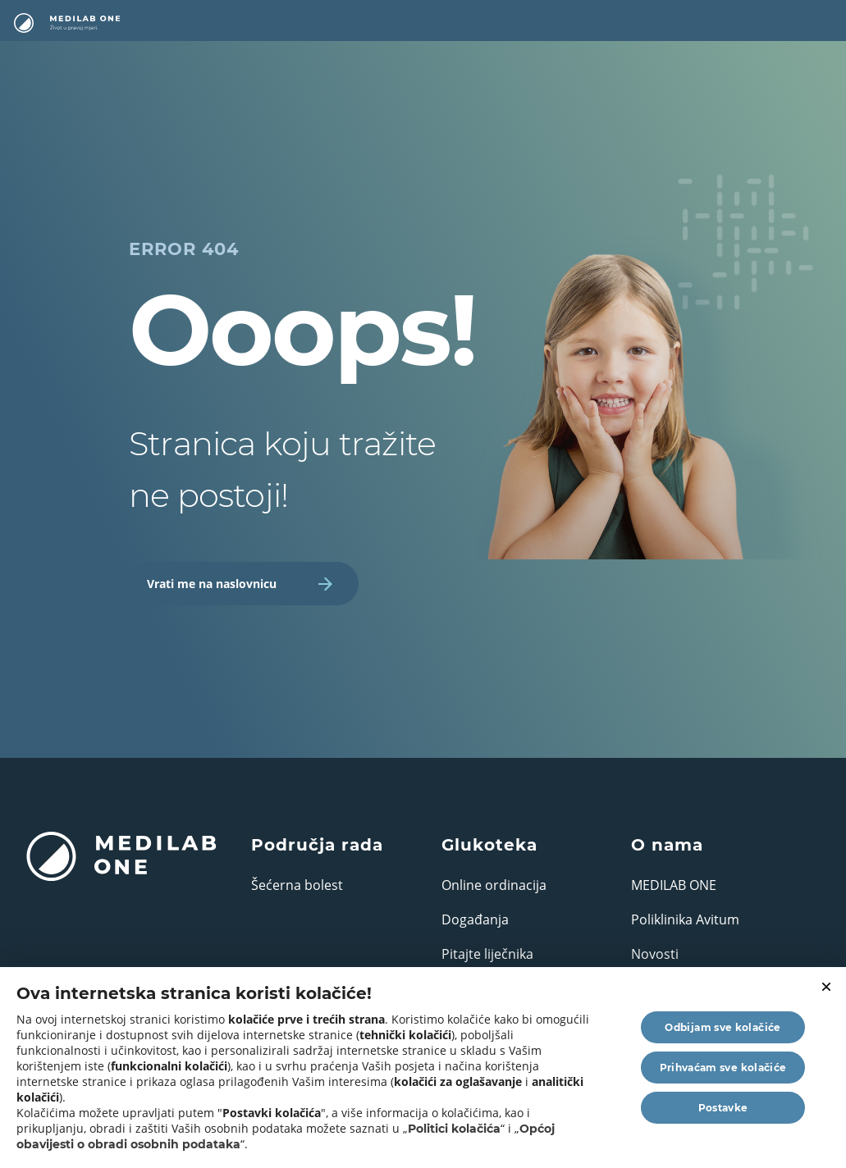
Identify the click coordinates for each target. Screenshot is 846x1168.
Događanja (475, 919)
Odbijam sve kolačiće (722, 1027)
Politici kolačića (454, 1128)
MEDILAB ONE (673, 885)
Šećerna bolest (297, 885)
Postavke (723, 1108)
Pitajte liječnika (487, 954)
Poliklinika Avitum (685, 919)
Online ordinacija (493, 885)
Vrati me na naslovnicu (239, 583)
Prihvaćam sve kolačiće (723, 1067)
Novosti (655, 954)
